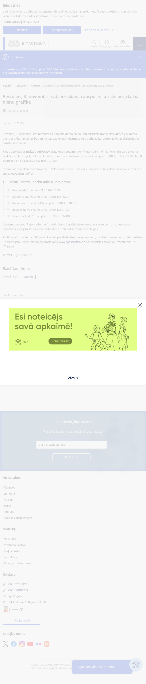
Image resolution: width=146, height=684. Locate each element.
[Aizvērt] (140, 305)
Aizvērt (73, 378)
